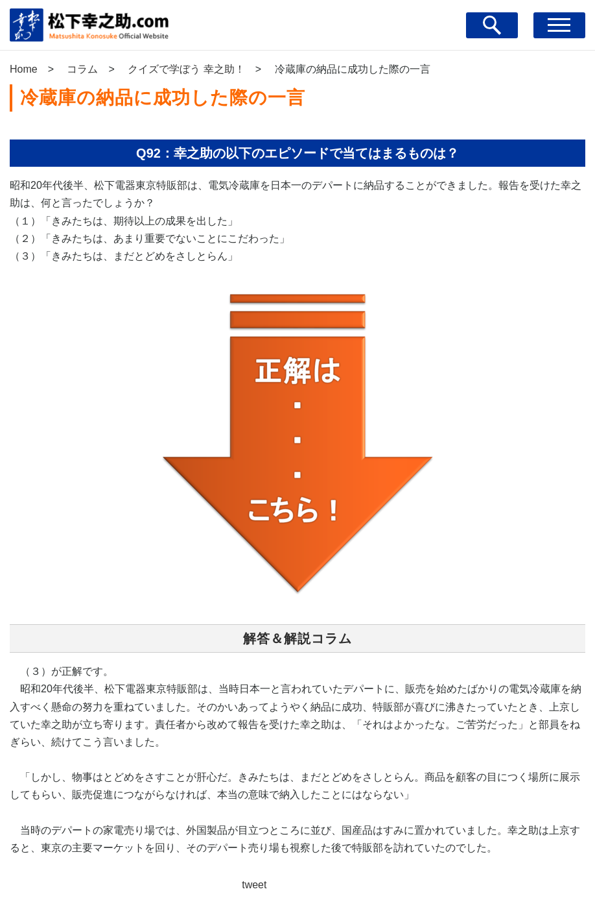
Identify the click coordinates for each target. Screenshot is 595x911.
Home (24, 69)
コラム (82, 69)
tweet (254, 884)
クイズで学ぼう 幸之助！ (186, 69)
